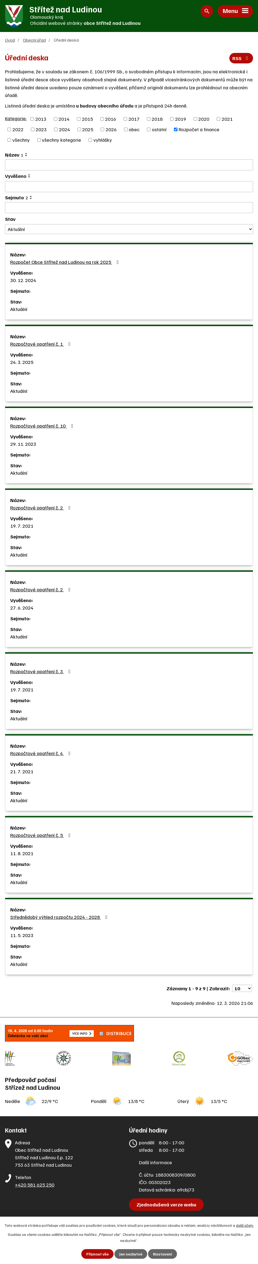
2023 (41, 129)
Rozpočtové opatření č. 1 (41, 344)
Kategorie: (16, 118)
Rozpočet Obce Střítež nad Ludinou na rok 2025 (65, 262)
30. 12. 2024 (23, 280)
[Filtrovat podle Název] (129, 164)
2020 (203, 119)
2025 (87, 129)
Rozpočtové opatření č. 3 (41, 671)
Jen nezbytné (130, 1254)
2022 (17, 129)
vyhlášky (102, 140)
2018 (157, 119)
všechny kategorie (61, 140)
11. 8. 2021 (21, 853)
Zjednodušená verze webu (166, 1204)
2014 (63, 119)
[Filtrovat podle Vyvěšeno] (129, 186)
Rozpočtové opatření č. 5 (41, 835)
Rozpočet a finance (199, 129)
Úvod (10, 40)
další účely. (245, 1225)
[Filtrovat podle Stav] (129, 229)
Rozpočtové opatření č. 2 (41, 507)
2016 (110, 119)
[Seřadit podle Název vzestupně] (26, 153)
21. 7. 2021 (21, 771)
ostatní (159, 129)
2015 (87, 119)
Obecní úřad (34, 40)
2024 (64, 129)
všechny (21, 140)
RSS (241, 58)
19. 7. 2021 (21, 526)
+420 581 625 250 (34, 1185)
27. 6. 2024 (21, 608)
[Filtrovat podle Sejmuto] (129, 207)
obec (134, 129)
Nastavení (162, 1254)
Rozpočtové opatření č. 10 (43, 426)
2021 (227, 119)
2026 (111, 129)
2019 (180, 119)
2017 (133, 119)
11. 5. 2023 (21, 935)
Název (14, 155)
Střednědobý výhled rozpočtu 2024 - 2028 (60, 917)
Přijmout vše (97, 1254)
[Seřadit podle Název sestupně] (26, 156)
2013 (40, 119)
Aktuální (18, 309)
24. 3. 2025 (21, 362)
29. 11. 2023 (23, 444)
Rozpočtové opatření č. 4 (41, 753)
